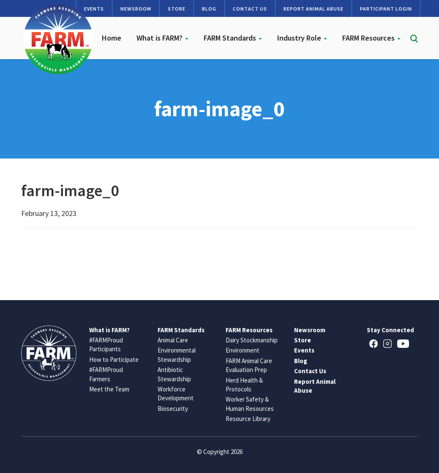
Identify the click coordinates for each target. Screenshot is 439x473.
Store (176, 8)
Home (111, 38)
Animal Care (173, 340)
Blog (209, 8)
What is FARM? (162, 38)
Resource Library (248, 419)
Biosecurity (173, 409)
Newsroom (135, 8)
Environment (242, 350)
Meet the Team (109, 389)
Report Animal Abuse (314, 8)
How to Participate (114, 359)
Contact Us (250, 8)
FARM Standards (233, 38)
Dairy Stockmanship (252, 340)
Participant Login (386, 8)
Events (304, 350)
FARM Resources (371, 38)
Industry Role (302, 38)
